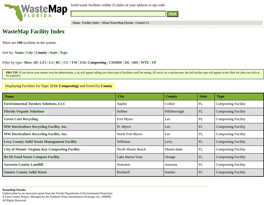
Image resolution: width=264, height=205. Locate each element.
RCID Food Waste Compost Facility (32, 157)
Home (76, 22)
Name (19, 53)
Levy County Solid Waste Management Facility (40, 142)
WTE (145, 62)
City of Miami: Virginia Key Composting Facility (42, 149)
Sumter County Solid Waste (25, 172)
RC (58, 62)
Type (64, 53)
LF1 (43, 62)
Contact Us (142, 22)
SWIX (106, 196)
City (29, 53)
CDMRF (116, 62)
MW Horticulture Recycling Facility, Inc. (35, 127)
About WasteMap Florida (117, 22)
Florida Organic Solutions (24, 111)
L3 (51, 62)
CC (66, 62)
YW (74, 62)
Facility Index (91, 22)
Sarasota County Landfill (23, 165)
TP (154, 62)
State (53, 53)
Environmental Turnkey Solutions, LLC (35, 104)
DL (127, 62)
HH (135, 62)
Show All (31, 62)
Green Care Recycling (21, 119)
